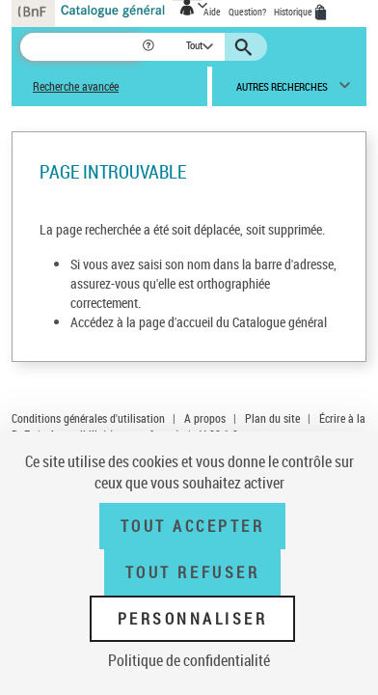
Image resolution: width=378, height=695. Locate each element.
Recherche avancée (76, 86)
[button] (150, 47)
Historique (294, 11)
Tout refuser (192, 572)
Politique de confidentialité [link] (189, 660)
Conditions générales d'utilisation (88, 418)
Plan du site (272, 418)
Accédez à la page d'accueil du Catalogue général (198, 322)
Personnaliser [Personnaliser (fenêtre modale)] (193, 618)
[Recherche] (80, 47)
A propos (205, 418)
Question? (247, 11)
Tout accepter (193, 526)
